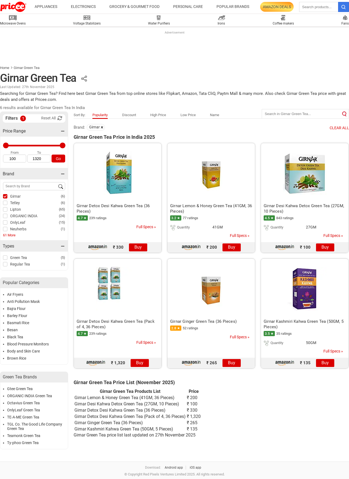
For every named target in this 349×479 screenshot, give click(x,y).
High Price (158, 115)
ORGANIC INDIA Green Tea (29, 396)
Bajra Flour (16, 308)
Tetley (15, 203)
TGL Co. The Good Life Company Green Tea (34, 426)
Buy (138, 247)
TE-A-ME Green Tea (23, 417)
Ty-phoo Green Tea (23, 443)
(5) (63, 257)
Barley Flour (17, 316)
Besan (12, 330)
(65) (62, 209)
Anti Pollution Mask (23, 301)
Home (4, 68)
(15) (62, 222)
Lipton (15, 209)
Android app (174, 467)
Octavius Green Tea (23, 403)
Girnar (15, 196)
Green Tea (18, 257)
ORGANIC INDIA (23, 216)
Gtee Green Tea (20, 389)
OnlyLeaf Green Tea (23, 410)
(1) (63, 229)
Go (58, 158)
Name (214, 115)
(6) (63, 196)
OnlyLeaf (17, 222)
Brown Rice (16, 358)
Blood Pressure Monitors (28, 344)
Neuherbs (18, 229)
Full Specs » (146, 227)
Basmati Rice (18, 323)
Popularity (100, 115)
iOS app (195, 467)
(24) (62, 216)
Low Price (188, 115)
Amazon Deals (277, 7)
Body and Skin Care (23, 351)
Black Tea (15, 337)
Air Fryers (15, 294)
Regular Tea (20, 264)
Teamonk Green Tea (23, 435)
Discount (129, 115)
